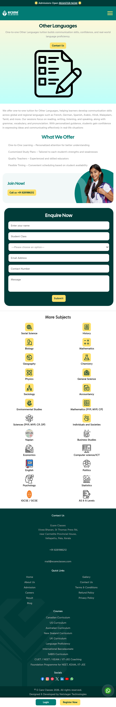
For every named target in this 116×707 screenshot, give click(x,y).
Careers (29, 592)
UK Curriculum (58, 638)
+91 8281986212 (58, 549)
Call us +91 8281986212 (22, 192)
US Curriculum (58, 622)
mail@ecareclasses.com (58, 561)
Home (29, 576)
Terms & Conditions (86, 587)
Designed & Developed (42, 694)
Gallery (86, 576)
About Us (29, 582)
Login (46, 702)
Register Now (68, 3)
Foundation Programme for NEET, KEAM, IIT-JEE (58, 664)
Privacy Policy (86, 597)
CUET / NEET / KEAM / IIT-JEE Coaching (58, 659)
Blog (29, 603)
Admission (30, 587)
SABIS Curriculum (58, 654)
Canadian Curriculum (58, 617)
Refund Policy (86, 592)
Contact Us (58, 45)
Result (29, 597)
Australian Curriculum (58, 627)
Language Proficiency (58, 643)
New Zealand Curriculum (58, 633)
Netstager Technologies (73, 694)
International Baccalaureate (58, 648)
